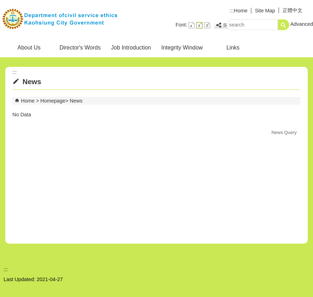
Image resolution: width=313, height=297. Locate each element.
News (76, 101)
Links (233, 48)
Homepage (52, 101)
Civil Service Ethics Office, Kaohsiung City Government (60, 19)
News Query (284, 132)
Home (240, 10)
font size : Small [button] (192, 25)
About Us (28, 48)
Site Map (265, 10)
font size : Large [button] (207, 25)
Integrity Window (182, 48)
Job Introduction (131, 48)
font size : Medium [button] (199, 25)
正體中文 (292, 10)
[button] (283, 24)
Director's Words (80, 48)
